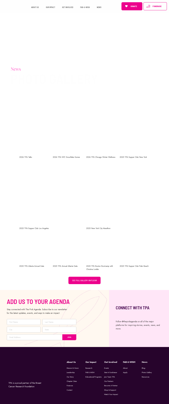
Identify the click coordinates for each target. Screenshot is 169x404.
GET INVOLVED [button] (67, 7)
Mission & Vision (73, 367)
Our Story (70, 376)
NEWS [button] (99, 7)
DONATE (130, 6)
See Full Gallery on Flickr (84, 280)
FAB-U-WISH (90, 372)
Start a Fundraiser (110, 372)
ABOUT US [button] (35, 7)
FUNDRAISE (154, 6)
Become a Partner (111, 385)
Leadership (71, 372)
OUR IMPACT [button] (50, 7)
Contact (69, 389)
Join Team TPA (109, 376)
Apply (125, 372)
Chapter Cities (72, 380)
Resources (146, 376)
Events (106, 367)
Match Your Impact (111, 394)
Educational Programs (93, 376)
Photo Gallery (147, 372)
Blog (143, 367)
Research (88, 367)
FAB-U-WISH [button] (85, 7)
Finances (70, 385)
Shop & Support (110, 389)
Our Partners (109, 380)
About (125, 367)
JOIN (69, 337)
